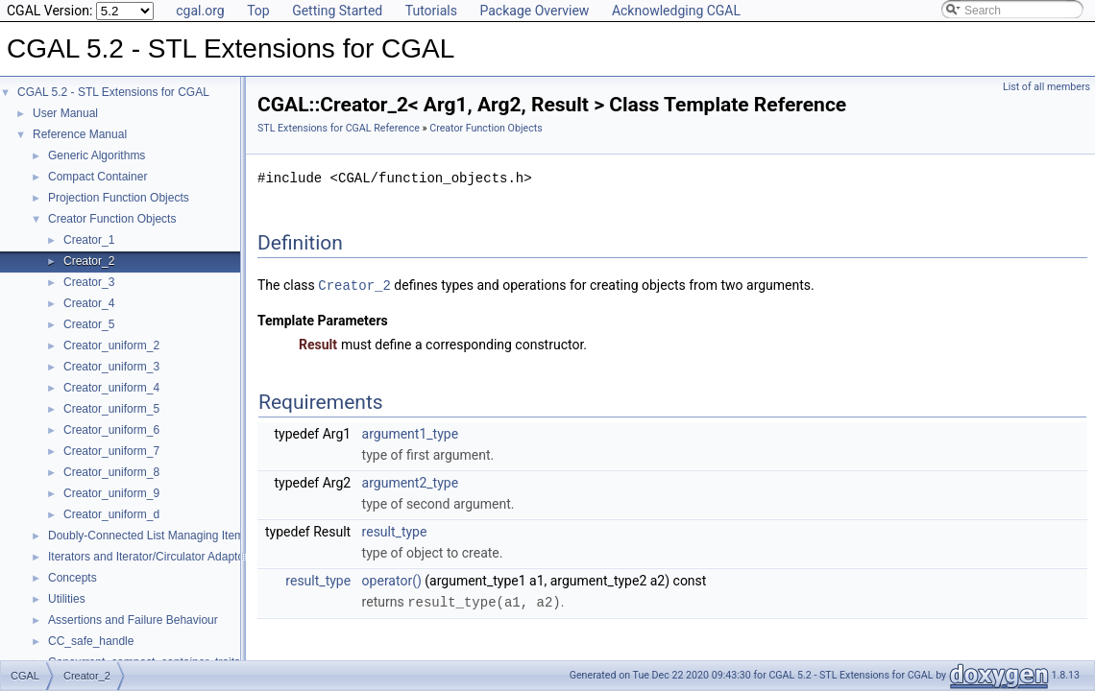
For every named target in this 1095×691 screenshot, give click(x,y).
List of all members (1046, 87)
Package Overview (534, 10)
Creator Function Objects (112, 219)
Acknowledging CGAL (676, 10)
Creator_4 (88, 303)
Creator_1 (88, 240)
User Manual (65, 113)
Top (258, 10)
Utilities (66, 599)
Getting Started (337, 10)
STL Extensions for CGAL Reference (338, 128)
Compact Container (97, 176)
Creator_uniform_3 (111, 366)
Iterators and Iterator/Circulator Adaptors (151, 556)
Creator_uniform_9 (111, 493)
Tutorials (431, 10)
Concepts (72, 577)
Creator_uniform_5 (111, 409)
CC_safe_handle (91, 641)
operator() (392, 579)
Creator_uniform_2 (111, 345)
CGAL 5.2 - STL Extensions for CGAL (113, 92)
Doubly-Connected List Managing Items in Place (171, 535)
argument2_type (410, 481)
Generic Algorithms (96, 155)
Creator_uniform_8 (111, 472)
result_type (394, 530)
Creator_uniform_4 (111, 387)
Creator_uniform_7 (111, 451)
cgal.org (200, 10)
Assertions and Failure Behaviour (133, 620)
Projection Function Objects (118, 197)
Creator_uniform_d (111, 514)
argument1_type (410, 433)
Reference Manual (80, 134)
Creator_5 (88, 324)
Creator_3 (88, 282)
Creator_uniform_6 (111, 430)
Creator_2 (88, 261)
